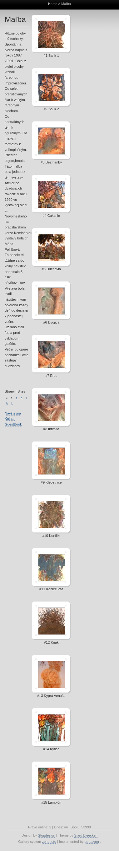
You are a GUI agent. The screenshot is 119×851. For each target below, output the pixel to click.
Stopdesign (46, 835)
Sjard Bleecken (85, 835)
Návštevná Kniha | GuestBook (13, 418)
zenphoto (49, 841)
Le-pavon (92, 841)
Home (52, 4)
